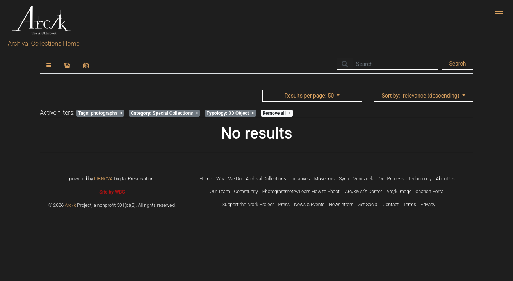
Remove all (276, 113)
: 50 (310, 95)
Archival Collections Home (44, 43)
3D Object (230, 113)
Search (457, 63)
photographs (100, 113)
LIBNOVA (103, 178)
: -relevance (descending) (421, 95)
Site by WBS (112, 192)
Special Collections (164, 113)
